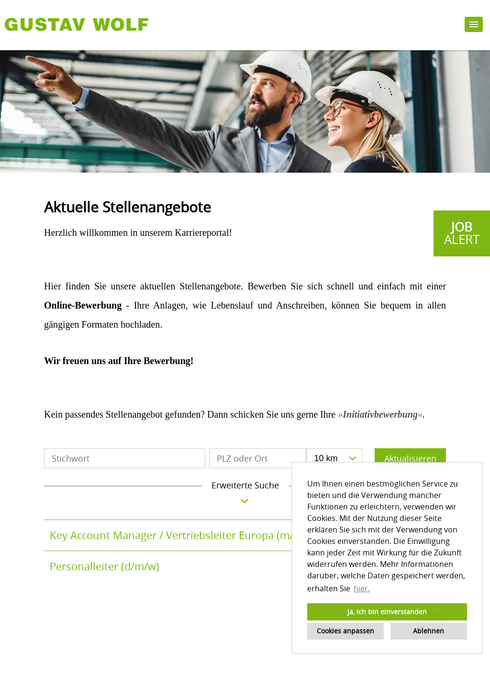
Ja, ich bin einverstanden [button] (387, 611)
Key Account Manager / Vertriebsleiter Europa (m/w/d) (182, 535)
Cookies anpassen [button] (345, 630)
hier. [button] (362, 588)
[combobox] (334, 458)
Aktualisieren (410, 458)
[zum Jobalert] (462, 233)
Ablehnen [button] (428, 630)
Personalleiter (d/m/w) (104, 566)
